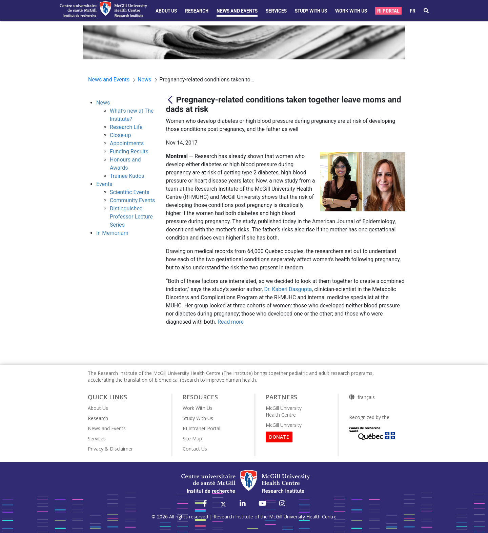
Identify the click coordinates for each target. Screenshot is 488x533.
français (366, 397)
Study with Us (311, 11)
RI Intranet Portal (201, 428)
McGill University (284, 425)
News (103, 102)
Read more (231, 322)
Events (104, 184)
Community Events (132, 200)
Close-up (120, 135)
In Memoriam (112, 233)
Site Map (192, 438)
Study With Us (198, 418)
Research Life (126, 127)
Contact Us (195, 448)
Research (196, 11)
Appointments (127, 143)
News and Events (237, 11)
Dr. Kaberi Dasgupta (288, 289)
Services (276, 11)
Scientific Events (129, 192)
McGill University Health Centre (284, 411)
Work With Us (351, 11)
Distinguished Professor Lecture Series (131, 216)
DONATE (279, 437)
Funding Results (129, 151)
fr (412, 11)
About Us (166, 11)
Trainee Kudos (127, 176)
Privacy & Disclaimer (110, 448)
